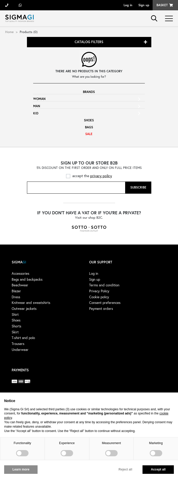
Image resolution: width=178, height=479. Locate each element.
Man (36, 106)
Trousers (18, 343)
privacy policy (101, 175)
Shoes (89, 120)
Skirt (15, 332)
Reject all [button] (125, 469)
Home (9, 32)
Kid (35, 113)
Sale (88, 134)
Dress (16, 297)
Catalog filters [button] (89, 42)
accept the (92, 175)
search (154, 18)
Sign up (143, 5)
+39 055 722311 (6, 5)
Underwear (20, 349)
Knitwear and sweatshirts (31, 302)
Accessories (20, 273)
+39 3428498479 (20, 5)
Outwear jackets (24, 308)
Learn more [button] (20, 469)
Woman (39, 99)
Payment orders (101, 308)
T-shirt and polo (23, 337)
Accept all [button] (158, 469)
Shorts (16, 326)
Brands (89, 92)
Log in (128, 5)
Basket (162, 5)
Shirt (15, 314)
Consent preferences (104, 302)
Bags (89, 127)
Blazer (16, 291)
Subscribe (138, 187)
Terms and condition (104, 285)
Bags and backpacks (27, 279)
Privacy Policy (99, 291)
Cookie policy (99, 297)
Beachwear (20, 285)
